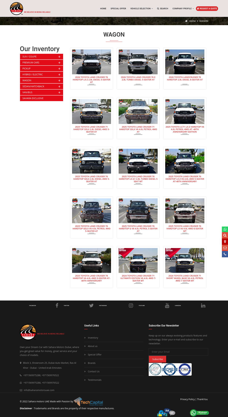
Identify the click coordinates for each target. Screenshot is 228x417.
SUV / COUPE (29, 56)
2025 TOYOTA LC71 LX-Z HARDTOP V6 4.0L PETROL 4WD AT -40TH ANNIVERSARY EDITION (185, 129)
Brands (89, 363)
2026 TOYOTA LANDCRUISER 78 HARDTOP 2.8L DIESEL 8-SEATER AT (185, 78)
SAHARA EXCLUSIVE (32, 98)
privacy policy (187, 399)
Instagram (116, 305)
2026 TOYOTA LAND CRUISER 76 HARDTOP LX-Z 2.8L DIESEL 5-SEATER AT (91, 79)
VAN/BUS (27, 92)
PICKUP (26, 68)
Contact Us (91, 371)
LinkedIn (190, 305)
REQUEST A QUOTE (207, 8)
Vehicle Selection (141, 8)
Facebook (44, 305)
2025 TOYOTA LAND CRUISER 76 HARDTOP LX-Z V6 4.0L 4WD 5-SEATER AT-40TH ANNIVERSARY (185, 178)
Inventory (91, 337)
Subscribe (157, 359)
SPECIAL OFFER (118, 8)
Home (103, 8)
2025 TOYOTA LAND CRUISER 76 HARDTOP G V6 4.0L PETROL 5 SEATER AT (138, 228)
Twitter (79, 305)
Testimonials (92, 379)
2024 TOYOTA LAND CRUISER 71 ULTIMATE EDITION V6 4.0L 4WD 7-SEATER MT (138, 278)
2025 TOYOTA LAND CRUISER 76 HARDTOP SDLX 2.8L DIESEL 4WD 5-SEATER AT (91, 178)
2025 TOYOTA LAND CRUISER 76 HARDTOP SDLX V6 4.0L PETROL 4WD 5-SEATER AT (91, 228)
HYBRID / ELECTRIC (32, 74)
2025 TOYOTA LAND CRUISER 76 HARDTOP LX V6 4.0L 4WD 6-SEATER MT (185, 228)
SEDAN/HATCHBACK (33, 86)
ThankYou (202, 399)
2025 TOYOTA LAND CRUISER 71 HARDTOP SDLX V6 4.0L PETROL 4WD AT (138, 129)
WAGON (26, 80)
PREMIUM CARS (30, 62)
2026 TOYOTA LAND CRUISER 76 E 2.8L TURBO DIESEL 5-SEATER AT (138, 78)
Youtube (154, 305)
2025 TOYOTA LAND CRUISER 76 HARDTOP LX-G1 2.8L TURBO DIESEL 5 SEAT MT (138, 178)
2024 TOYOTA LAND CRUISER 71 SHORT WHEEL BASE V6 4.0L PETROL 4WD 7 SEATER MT (184, 278)
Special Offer (93, 354)
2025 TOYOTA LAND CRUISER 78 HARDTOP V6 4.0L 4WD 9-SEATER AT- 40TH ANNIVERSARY (91, 278)
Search (162, 8)
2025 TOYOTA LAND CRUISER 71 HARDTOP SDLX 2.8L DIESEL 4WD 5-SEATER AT (91, 129)
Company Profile (183, 8)
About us (90, 346)
